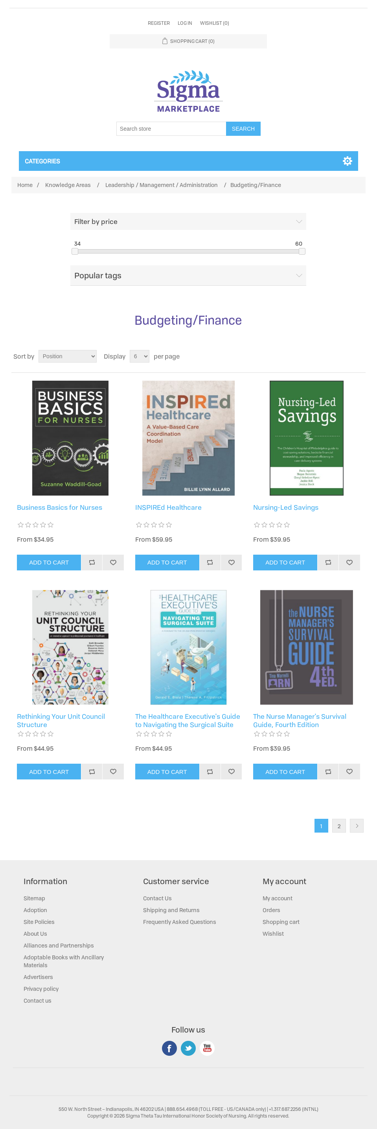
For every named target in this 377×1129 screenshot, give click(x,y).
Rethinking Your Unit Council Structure (61, 721)
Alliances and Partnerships (59, 945)
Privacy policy (41, 988)
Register (159, 23)
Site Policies (39, 921)
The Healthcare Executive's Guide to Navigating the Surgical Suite (187, 721)
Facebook (169, 1048)
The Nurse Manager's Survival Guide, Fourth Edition (299, 721)
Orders (271, 910)
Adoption (35, 910)
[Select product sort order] (68, 356)
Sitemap (34, 898)
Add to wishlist (112, 562)
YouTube (207, 1048)
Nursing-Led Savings (285, 507)
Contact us (37, 1000)
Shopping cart (281, 921)
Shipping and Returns (171, 910)
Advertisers (38, 977)
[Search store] (171, 129)
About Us (35, 933)
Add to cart (49, 562)
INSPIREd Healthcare (168, 507)
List (359, 356)
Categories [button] (42, 161)
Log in (185, 23)
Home (25, 185)
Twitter (188, 1048)
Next (357, 826)
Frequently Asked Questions (179, 921)
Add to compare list (91, 562)
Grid (344, 356)
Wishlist (273, 933)
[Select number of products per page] (139, 356)
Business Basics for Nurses (59, 507)
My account (277, 898)
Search (243, 129)
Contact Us (157, 898)
